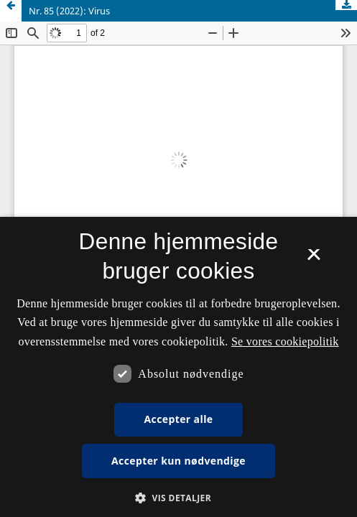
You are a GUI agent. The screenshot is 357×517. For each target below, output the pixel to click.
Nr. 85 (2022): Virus (69, 10)
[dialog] (178, 367)
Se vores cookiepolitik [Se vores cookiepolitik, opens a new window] (285, 341)
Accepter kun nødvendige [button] (178, 460)
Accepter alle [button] (178, 419)
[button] (178, 498)
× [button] (313, 259)
